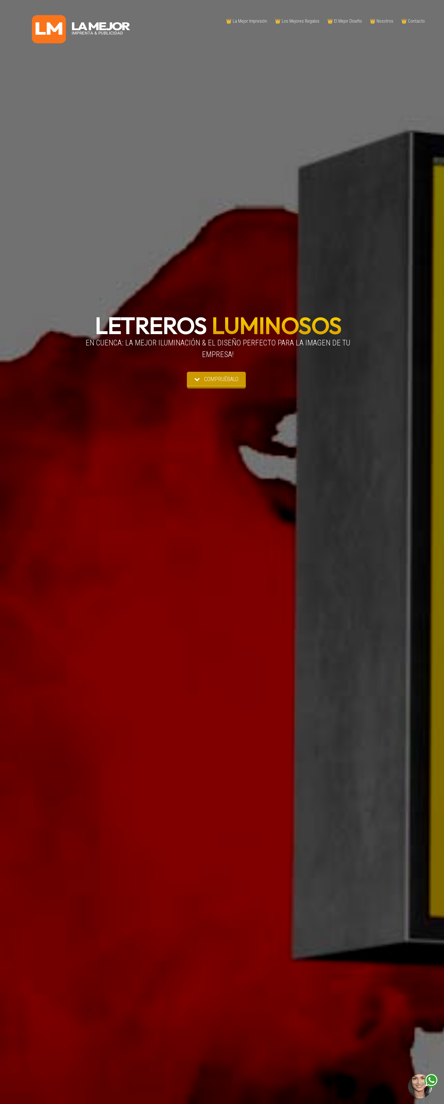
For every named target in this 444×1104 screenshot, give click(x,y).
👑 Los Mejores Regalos (297, 21)
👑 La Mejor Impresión (246, 21)
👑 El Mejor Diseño (344, 21)
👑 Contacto (413, 21)
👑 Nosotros (381, 21)
